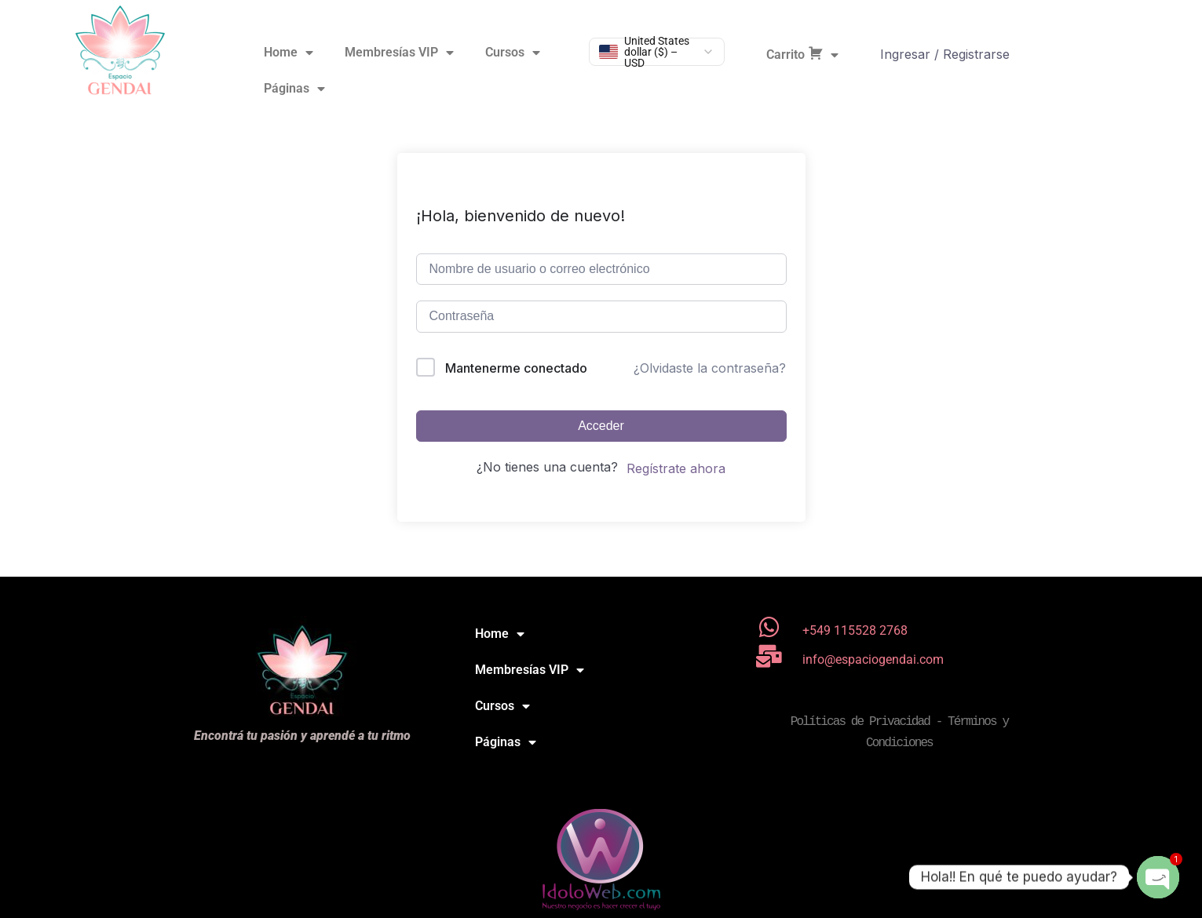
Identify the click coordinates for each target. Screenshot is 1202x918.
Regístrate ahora (676, 468)
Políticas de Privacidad (860, 721)
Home (288, 52)
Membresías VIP (399, 52)
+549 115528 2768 (855, 630)
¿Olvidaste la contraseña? (710, 368)
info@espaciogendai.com (873, 659)
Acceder (601, 425)
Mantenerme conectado (516, 368)
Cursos (512, 52)
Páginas (294, 89)
